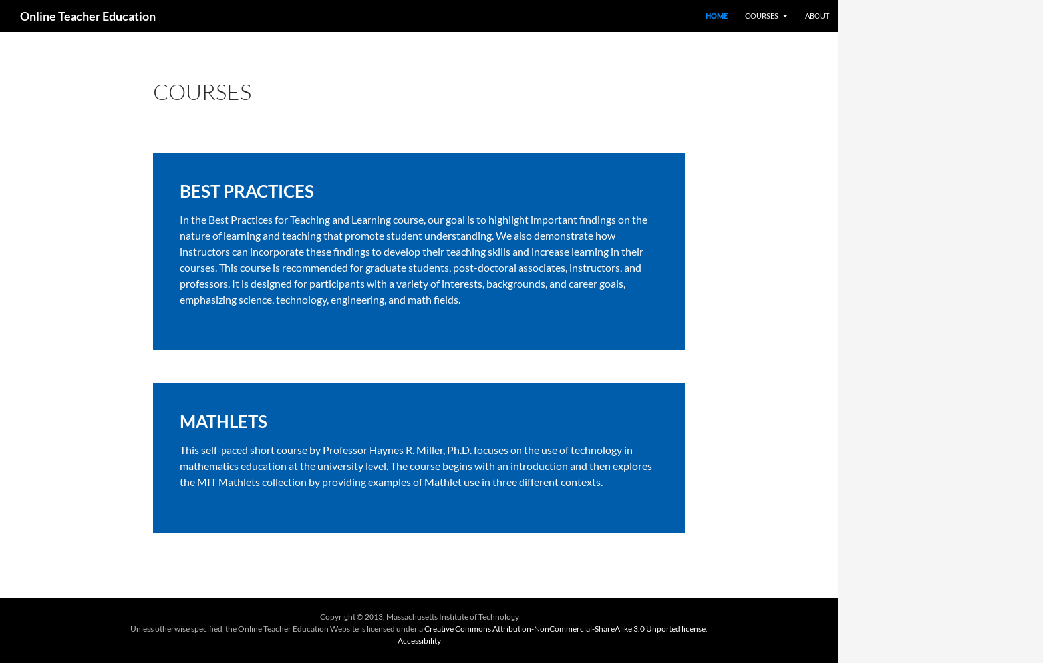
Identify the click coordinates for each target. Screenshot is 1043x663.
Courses (761, 15)
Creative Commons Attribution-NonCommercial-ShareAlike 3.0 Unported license (565, 629)
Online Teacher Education (88, 16)
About (817, 15)
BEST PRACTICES (247, 191)
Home (717, 15)
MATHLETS (223, 421)
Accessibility (419, 641)
